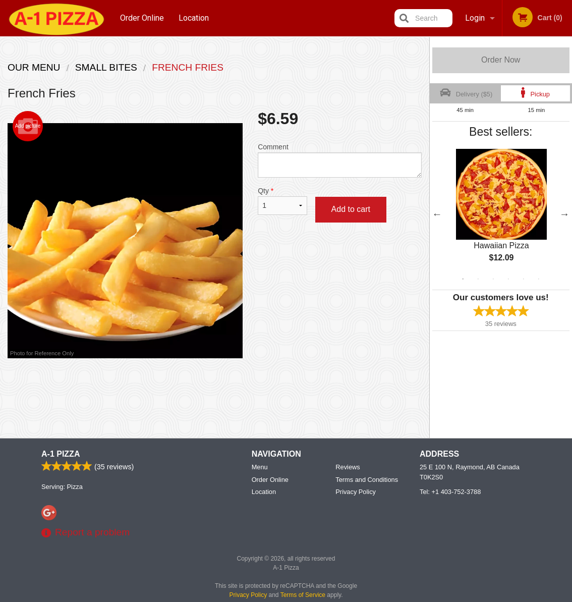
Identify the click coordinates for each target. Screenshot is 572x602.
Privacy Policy (355, 492)
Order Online (142, 18)
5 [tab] (524, 279)
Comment (339, 160)
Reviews (347, 467)
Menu (260, 467)
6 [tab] (539, 279)
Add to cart (350, 209)
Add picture (28, 126)
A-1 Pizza (60, 454)
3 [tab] (493, 279)
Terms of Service (302, 595)
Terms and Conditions (366, 480)
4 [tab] (508, 279)
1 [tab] (463, 279)
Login (475, 18)
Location (194, 18)
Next (564, 214)
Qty (282, 201)
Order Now (500, 60)
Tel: (450, 492)
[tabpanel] (501, 214)
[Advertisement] (215, 391)
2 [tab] (478, 279)
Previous (437, 214)
